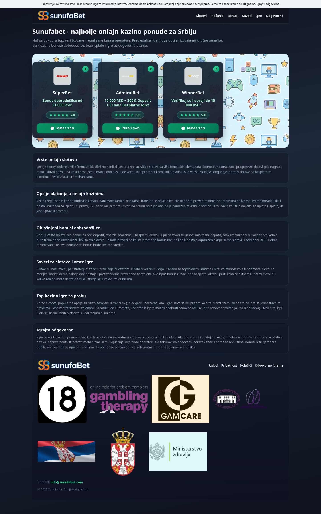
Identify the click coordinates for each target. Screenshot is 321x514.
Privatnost (229, 365)
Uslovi (213, 365)
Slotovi (201, 16)
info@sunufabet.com (67, 482)
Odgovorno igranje (269, 365)
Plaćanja (217, 16)
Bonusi (233, 16)
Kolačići (246, 365)
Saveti (247, 16)
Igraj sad (62, 128)
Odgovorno (274, 16)
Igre (259, 16)
